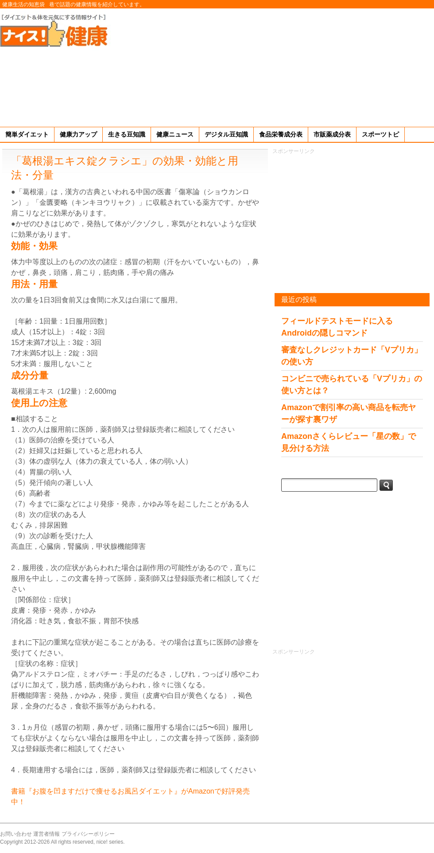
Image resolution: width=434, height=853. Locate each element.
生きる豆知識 (126, 134)
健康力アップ (78, 134)
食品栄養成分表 (280, 134)
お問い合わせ (16, 834)
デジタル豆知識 (226, 134)
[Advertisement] (366, 66)
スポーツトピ (380, 134)
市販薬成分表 (332, 134)
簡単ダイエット (27, 134)
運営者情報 (46, 834)
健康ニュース (175, 134)
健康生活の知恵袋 (23, 4)
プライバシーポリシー (88, 834)
